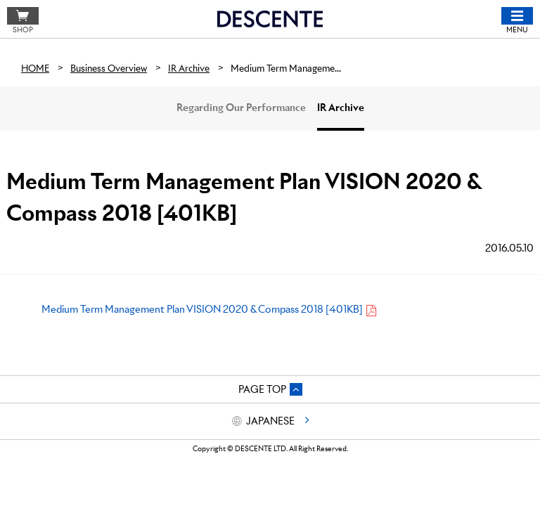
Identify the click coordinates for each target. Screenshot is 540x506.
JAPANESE (270, 421)
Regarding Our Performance (241, 107)
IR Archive (340, 107)
